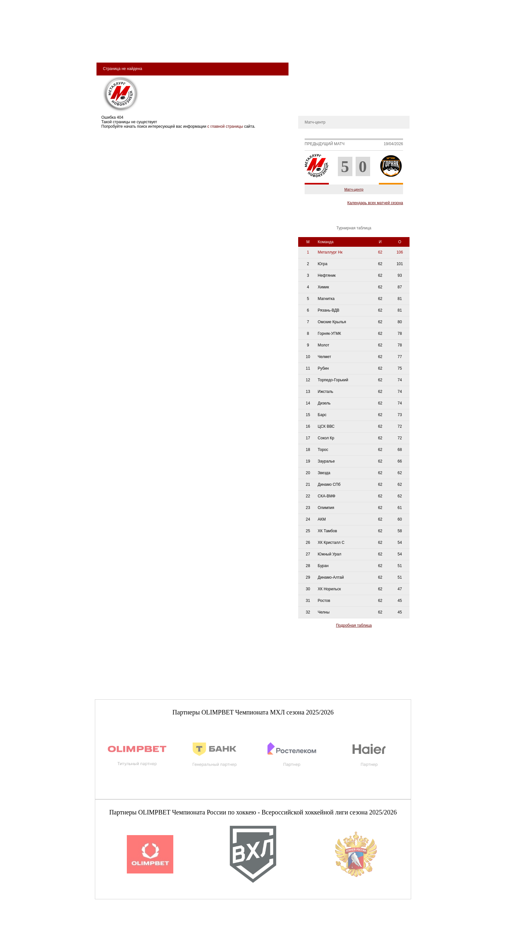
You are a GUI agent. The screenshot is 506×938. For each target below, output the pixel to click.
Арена (165, 48)
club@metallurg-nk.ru (118, 925)
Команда (196, 48)
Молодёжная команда (245, 48)
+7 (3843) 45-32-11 (116, 933)
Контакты (309, 104)
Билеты (114, 48)
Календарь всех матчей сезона (375, 203)
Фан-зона (354, 48)
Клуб (141, 48)
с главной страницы (225, 126)
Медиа (292, 48)
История (309, 75)
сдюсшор (389, 48)
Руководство (312, 85)
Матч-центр (353, 189)
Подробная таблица (354, 625)
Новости (308, 95)
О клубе (308, 66)
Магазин (321, 48)
